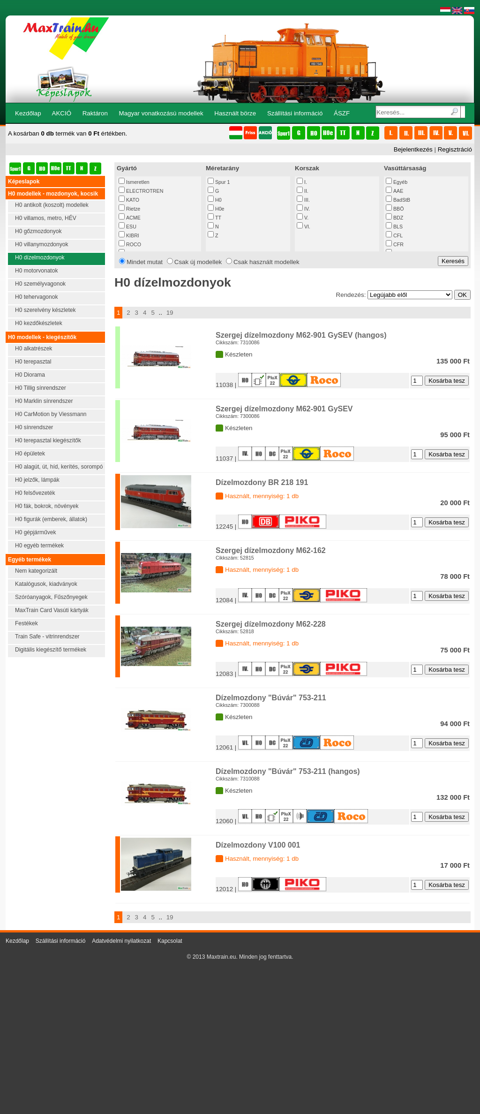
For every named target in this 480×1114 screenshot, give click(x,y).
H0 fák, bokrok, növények (46, 506)
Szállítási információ (295, 113)
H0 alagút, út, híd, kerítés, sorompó (59, 466)
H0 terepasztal (33, 361)
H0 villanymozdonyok (41, 244)
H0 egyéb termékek (39, 545)
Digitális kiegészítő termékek (50, 649)
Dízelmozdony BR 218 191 (262, 482)
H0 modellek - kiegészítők (42, 337)
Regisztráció (455, 149)
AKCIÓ (61, 113)
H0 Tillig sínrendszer (40, 388)
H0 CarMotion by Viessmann (51, 414)
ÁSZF (342, 113)
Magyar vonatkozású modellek (161, 113)
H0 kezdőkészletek (38, 323)
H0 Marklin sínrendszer (44, 401)
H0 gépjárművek (35, 532)
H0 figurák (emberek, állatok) (51, 519)
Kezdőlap (28, 113)
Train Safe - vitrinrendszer (47, 636)
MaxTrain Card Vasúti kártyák (52, 610)
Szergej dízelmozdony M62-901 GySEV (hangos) (301, 335)
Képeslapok (23, 181)
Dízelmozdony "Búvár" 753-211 (271, 698)
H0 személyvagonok (40, 283)
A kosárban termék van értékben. (67, 133)
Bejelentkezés (413, 149)
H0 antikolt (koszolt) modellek (52, 205)
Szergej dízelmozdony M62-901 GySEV (284, 409)
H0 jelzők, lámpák (37, 480)
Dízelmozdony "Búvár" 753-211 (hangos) (288, 771)
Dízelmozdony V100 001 (258, 845)
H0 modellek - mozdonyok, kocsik (53, 193)
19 (169, 312)
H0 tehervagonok (36, 297)
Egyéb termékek (29, 559)
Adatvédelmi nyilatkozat (121, 941)
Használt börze (235, 113)
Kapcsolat (170, 941)
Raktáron (95, 113)
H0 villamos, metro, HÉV (45, 218)
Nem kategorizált (36, 571)
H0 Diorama (30, 374)
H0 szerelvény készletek (45, 310)
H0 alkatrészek (33, 348)
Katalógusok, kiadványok (46, 584)
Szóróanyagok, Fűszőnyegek (51, 597)
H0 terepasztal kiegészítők (48, 440)
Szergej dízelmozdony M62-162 (271, 550)
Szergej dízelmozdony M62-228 (271, 624)
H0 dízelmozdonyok (39, 257)
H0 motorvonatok (36, 270)
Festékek (26, 623)
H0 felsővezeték (35, 493)
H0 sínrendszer (34, 427)
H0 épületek (30, 453)
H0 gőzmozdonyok (38, 231)
